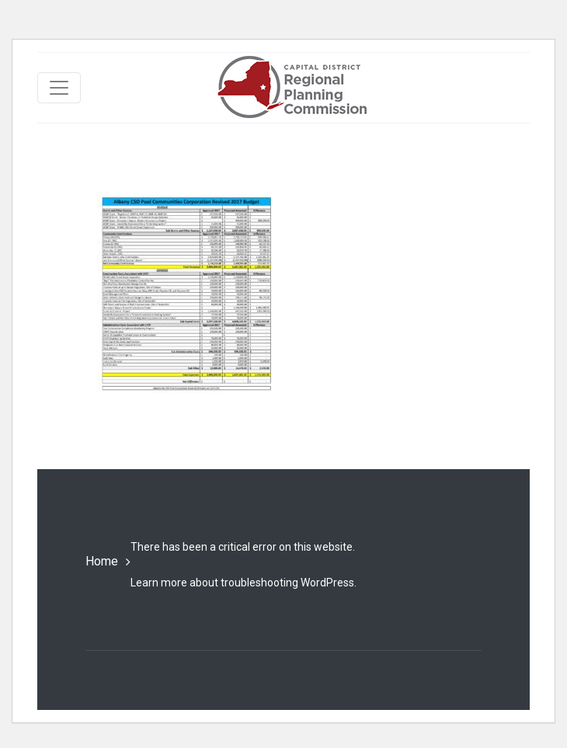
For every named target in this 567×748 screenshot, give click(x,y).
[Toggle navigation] (59, 87)
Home (101, 561)
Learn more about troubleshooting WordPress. (243, 582)
